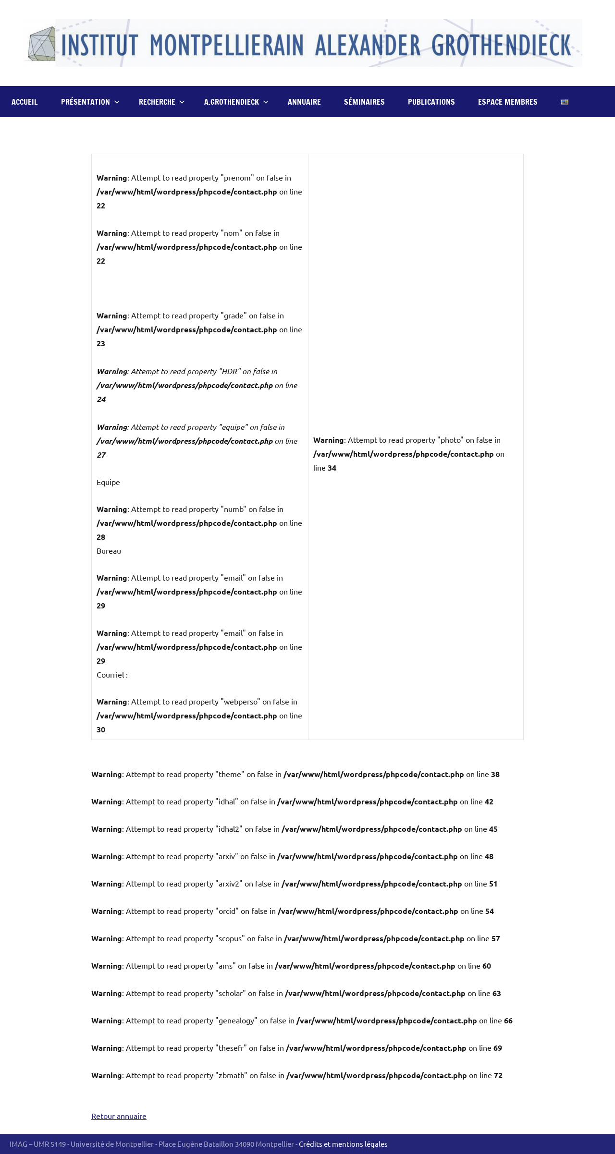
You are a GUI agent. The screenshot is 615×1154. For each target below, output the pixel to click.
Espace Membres (508, 102)
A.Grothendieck (236, 102)
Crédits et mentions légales (343, 1143)
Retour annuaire (119, 1115)
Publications (431, 102)
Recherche (162, 102)
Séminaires (364, 102)
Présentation (90, 102)
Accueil (25, 102)
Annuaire (304, 102)
